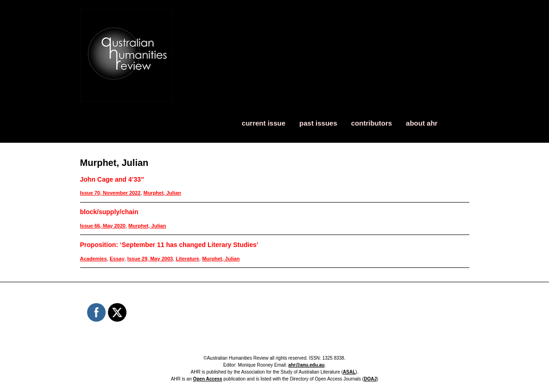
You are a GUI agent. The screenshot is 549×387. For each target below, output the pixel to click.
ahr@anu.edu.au (306, 365)
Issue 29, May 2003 (150, 258)
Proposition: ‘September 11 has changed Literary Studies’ (169, 244)
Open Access (207, 378)
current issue (263, 123)
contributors (371, 123)
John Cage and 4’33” (112, 179)
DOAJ (370, 378)
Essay (117, 258)
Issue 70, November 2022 (110, 193)
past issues (318, 123)
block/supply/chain (109, 212)
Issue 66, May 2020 (103, 225)
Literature (187, 258)
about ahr (421, 123)
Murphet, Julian (162, 193)
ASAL (349, 371)
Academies (93, 258)
